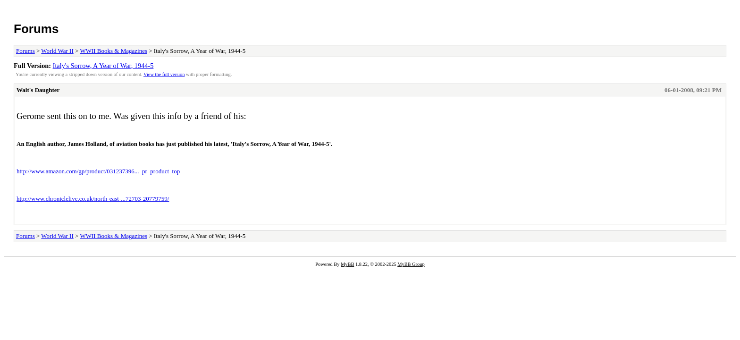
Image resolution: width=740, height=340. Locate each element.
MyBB (347, 264)
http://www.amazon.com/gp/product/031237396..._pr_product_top (98, 171)
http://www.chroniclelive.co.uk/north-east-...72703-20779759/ (93, 198)
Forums (36, 29)
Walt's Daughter (38, 90)
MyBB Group (410, 264)
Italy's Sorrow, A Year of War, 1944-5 (103, 65)
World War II (57, 50)
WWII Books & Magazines (113, 50)
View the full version (164, 74)
